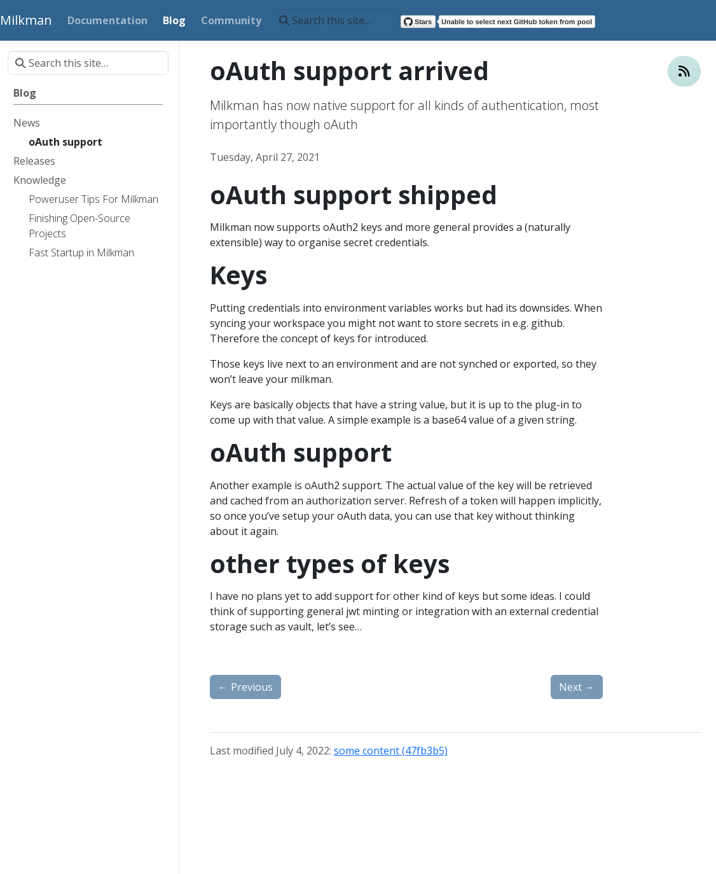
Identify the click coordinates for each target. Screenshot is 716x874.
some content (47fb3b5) (391, 751)
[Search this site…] (336, 20)
